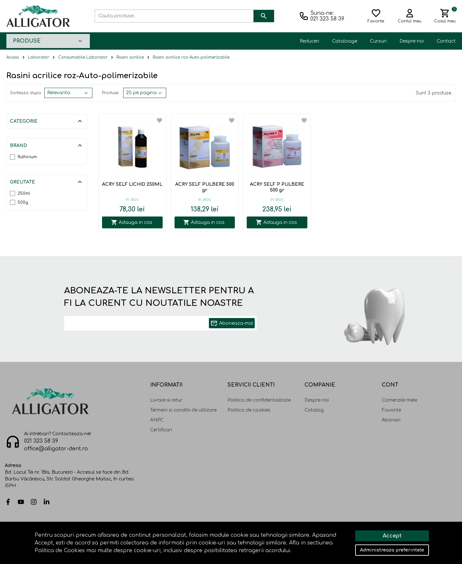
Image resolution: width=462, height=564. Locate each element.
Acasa (12, 57)
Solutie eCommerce (401, 537)
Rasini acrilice (130, 57)
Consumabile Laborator (82, 57)
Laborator (38, 57)
